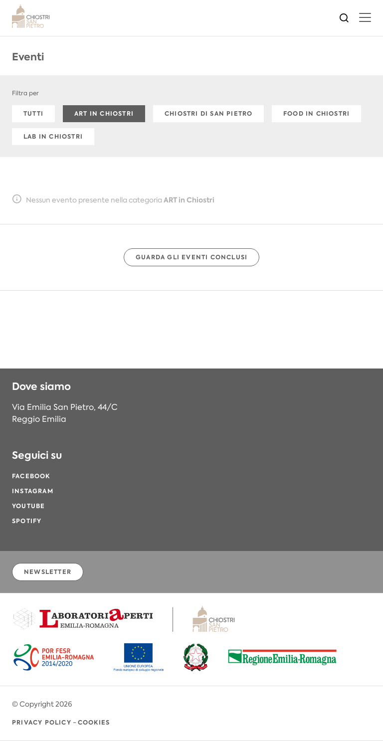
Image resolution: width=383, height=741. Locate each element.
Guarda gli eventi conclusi (191, 257)
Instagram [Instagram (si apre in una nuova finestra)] (32, 491)
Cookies (94, 722)
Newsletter (47, 571)
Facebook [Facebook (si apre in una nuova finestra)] (31, 476)
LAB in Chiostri (53, 136)
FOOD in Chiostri (316, 113)
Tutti (33, 113)
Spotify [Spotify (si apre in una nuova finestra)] (26, 521)
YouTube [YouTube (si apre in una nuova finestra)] (28, 506)
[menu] (365, 17)
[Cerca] (344, 17)
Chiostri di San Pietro (208, 113)
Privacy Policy (41, 722)
